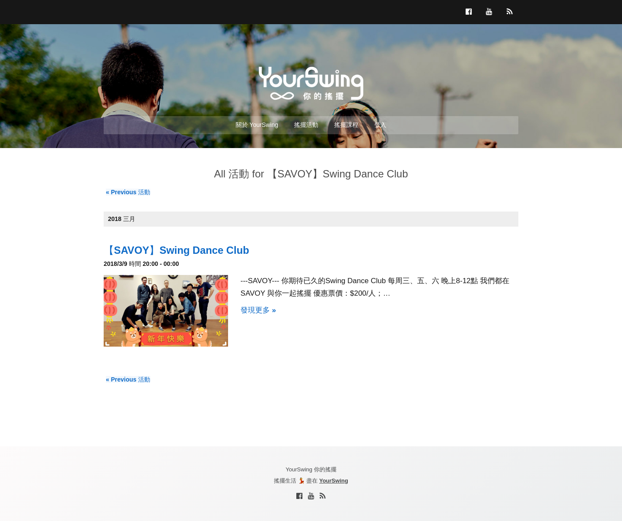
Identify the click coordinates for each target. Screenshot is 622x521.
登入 (380, 124)
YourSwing (333, 480)
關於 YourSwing (257, 124)
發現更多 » (258, 310)
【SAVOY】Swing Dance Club (176, 250)
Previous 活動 (128, 192)
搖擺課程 (346, 124)
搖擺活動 (306, 124)
